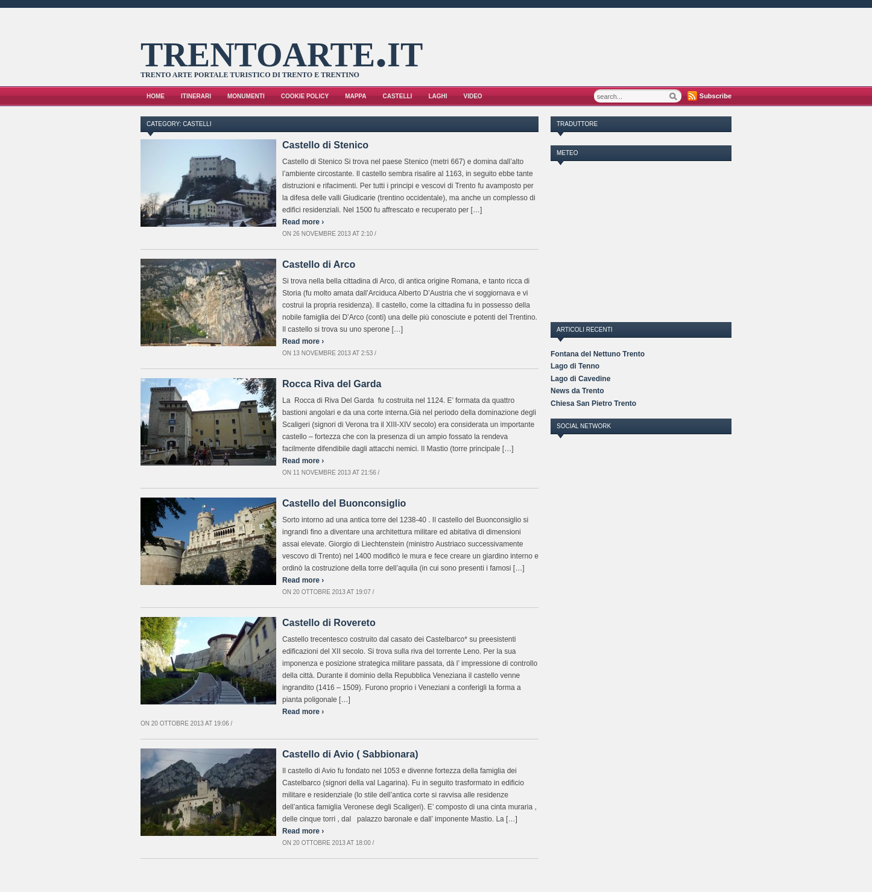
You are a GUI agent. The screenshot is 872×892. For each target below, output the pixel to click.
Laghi (437, 96)
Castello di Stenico (325, 145)
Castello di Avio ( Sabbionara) (350, 754)
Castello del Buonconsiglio (344, 503)
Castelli (397, 96)
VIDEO (473, 96)
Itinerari (196, 96)
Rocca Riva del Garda (332, 384)
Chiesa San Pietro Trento (593, 403)
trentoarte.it (282, 50)
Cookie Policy (305, 96)
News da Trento (577, 391)
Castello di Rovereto (329, 623)
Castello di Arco (318, 264)
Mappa (355, 96)
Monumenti (246, 96)
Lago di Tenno (575, 366)
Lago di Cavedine (580, 379)
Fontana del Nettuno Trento (598, 354)
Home (156, 96)
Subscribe (715, 96)
